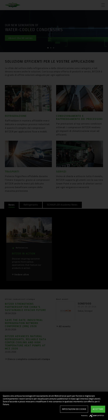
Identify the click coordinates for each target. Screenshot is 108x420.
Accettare (98, 409)
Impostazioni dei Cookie (74, 409)
